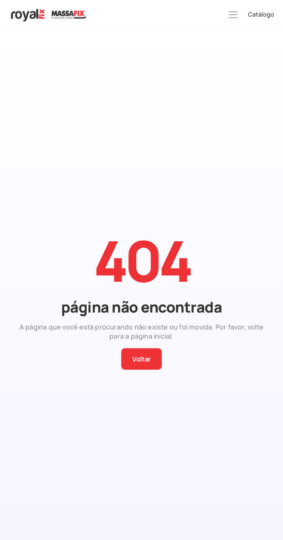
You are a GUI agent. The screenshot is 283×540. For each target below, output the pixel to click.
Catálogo (261, 14)
